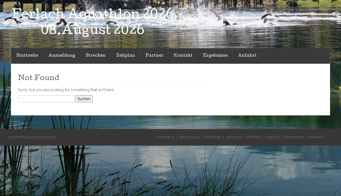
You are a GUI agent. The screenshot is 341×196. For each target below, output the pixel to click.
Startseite (27, 56)
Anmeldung (61, 56)
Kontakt (183, 56)
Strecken (96, 56)
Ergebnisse (215, 56)
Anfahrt (247, 56)
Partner (154, 56)
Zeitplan (125, 56)
